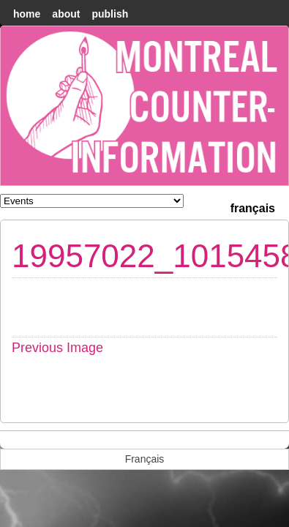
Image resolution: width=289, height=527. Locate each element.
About (66, 14)
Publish (109, 14)
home (26, 14)
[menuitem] (253, 207)
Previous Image (57, 347)
